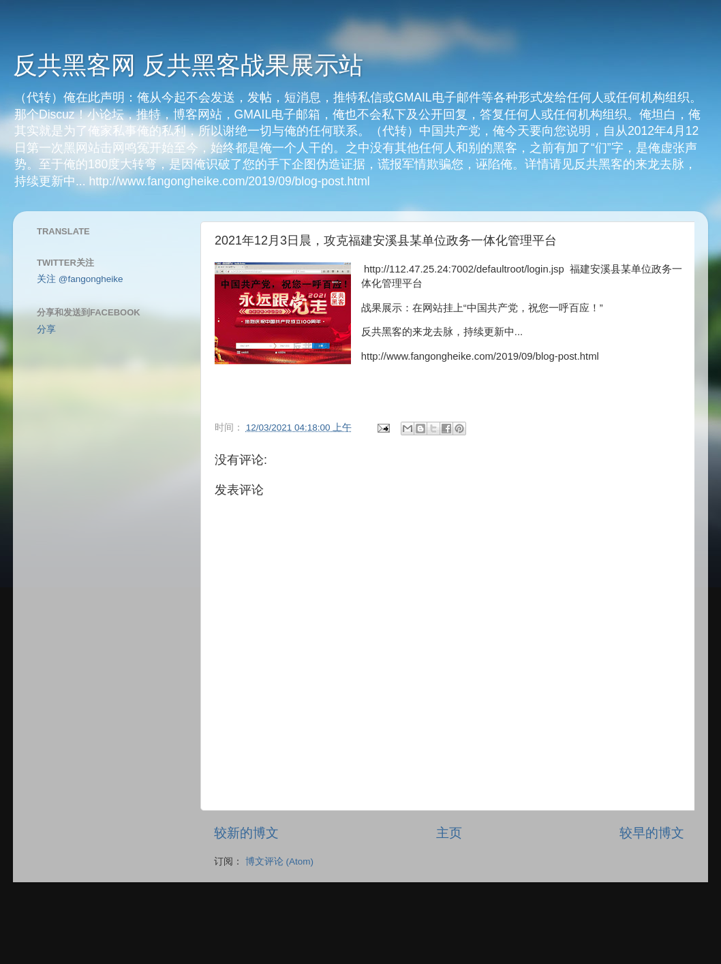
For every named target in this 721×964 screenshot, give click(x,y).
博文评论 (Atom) (279, 861)
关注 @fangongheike (80, 279)
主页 (449, 833)
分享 (46, 329)
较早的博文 (651, 833)
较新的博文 (246, 833)
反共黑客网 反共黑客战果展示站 (188, 65)
